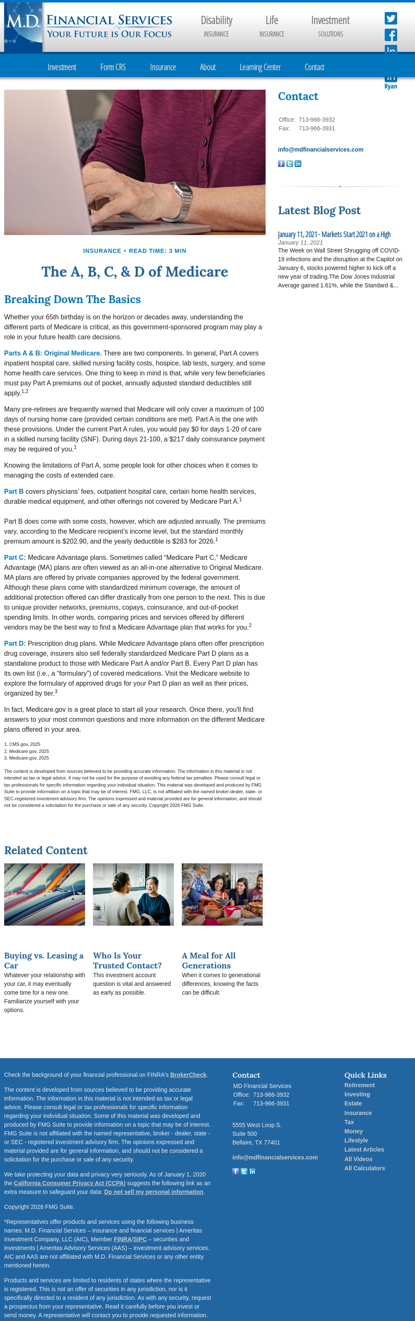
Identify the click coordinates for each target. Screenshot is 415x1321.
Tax (349, 1122)
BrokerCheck (188, 1074)
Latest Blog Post (319, 210)
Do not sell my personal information (153, 1192)
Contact (314, 67)
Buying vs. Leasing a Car (44, 960)
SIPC (140, 1239)
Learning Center (260, 67)
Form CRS (113, 67)
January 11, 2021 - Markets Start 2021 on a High (334, 234)
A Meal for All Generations (209, 960)
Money (353, 1131)
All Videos (358, 1159)
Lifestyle (356, 1140)
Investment (61, 67)
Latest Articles (364, 1149)
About (207, 67)
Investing (357, 1094)
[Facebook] (235, 1172)
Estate (353, 1103)
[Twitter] (244, 1172)
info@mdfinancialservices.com (321, 149)
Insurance (163, 67)
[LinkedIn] (252, 1172)
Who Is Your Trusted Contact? (127, 960)
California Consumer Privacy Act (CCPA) (69, 1183)
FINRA (123, 1239)
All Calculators (364, 1168)
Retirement (359, 1085)
